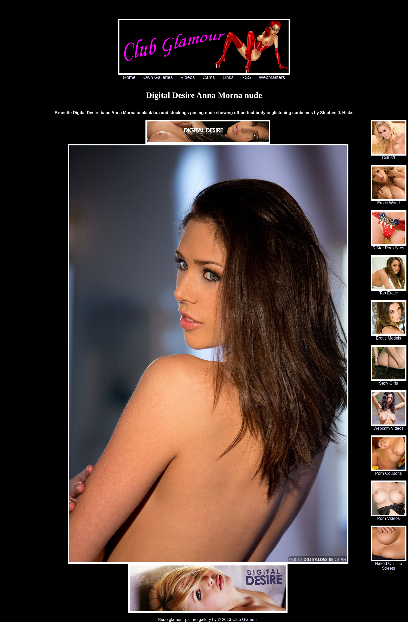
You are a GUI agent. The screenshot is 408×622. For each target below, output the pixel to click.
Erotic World (388, 201)
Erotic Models (388, 336)
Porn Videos (388, 517)
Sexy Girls (388, 381)
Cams (209, 77)
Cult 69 (388, 156)
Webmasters (272, 77)
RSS (246, 77)
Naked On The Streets (388, 564)
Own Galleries (158, 77)
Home (129, 77)
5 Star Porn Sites (388, 246)
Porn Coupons (388, 471)
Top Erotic (388, 291)
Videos (188, 77)
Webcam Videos (388, 426)
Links (228, 77)
